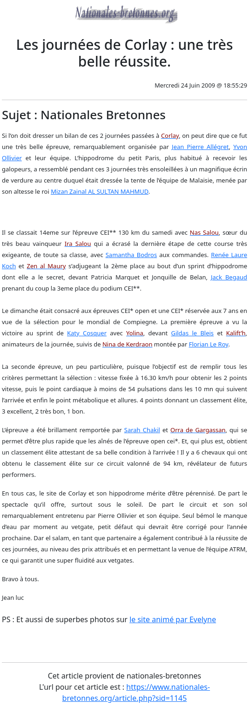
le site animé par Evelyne (172, 619)
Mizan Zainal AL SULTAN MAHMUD (99, 191)
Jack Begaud (229, 277)
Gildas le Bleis (192, 333)
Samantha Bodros (131, 255)
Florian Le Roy (209, 344)
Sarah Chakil (142, 430)
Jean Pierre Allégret (200, 147)
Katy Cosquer (87, 333)
